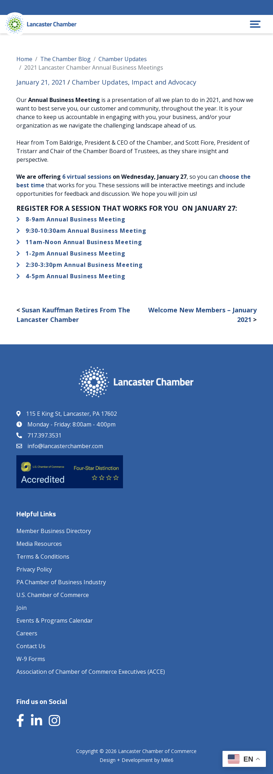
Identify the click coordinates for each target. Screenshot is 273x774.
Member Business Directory (53, 531)
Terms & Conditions (42, 556)
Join (21, 608)
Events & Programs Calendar (54, 620)
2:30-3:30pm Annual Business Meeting (84, 265)
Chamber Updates (100, 82)
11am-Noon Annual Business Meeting (84, 242)
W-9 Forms (30, 659)
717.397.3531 (44, 435)
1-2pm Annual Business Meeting (75, 253)
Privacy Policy (34, 569)
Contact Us (31, 646)
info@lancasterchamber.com (65, 446)
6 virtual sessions (86, 177)
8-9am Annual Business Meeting (75, 219)
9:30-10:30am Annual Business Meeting (86, 231)
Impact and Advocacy (164, 82)
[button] (255, 24)
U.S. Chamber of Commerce (52, 595)
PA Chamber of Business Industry (61, 582)
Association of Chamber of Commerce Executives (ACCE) (90, 672)
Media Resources (39, 544)
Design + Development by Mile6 (136, 760)
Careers (26, 633)
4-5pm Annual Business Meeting (75, 276)
